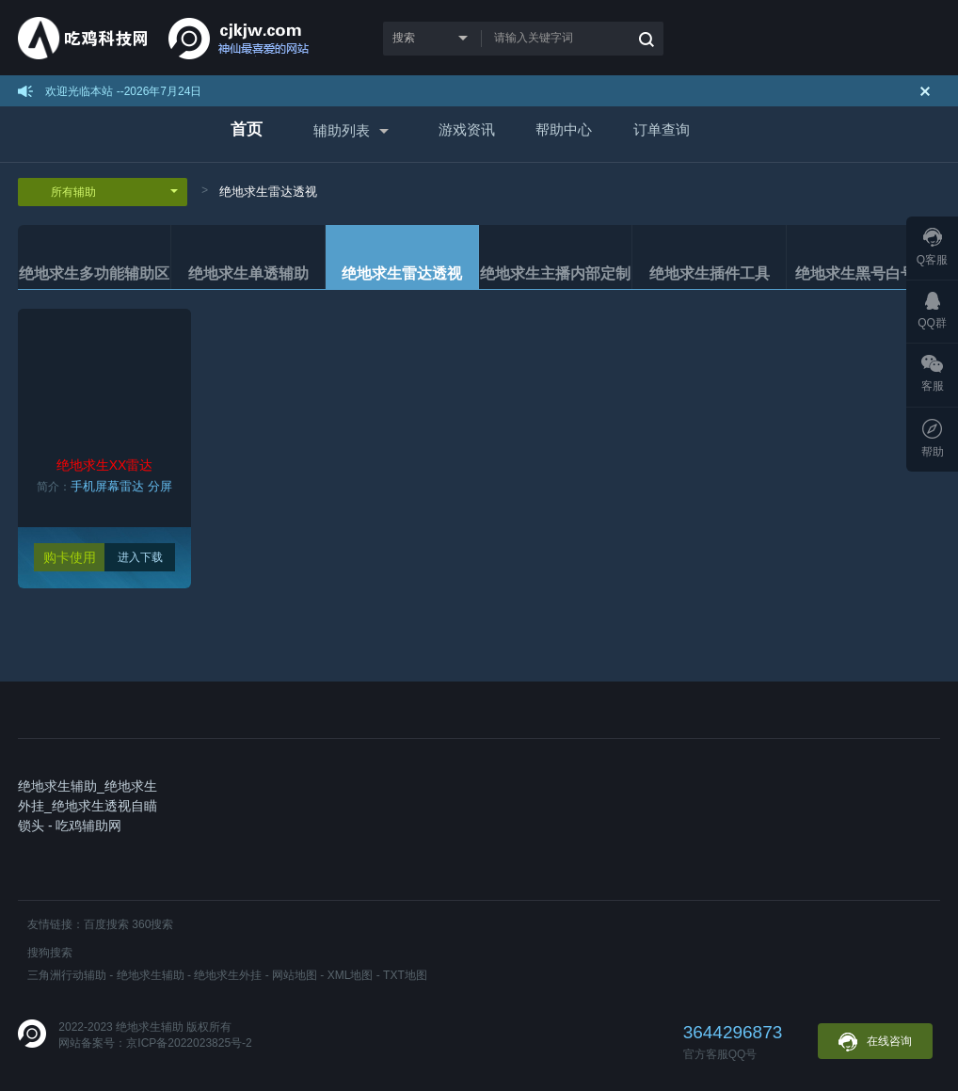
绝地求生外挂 (228, 975)
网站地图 (294, 975)
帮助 (932, 438)
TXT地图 (405, 975)
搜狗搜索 (49, 952)
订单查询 (661, 129)
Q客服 (932, 247)
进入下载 (140, 557)
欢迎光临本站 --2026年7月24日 (123, 91)
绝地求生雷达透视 (268, 192)
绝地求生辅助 (150, 975)
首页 (247, 129)
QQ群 (932, 310)
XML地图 (350, 975)
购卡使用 (69, 557)
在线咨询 (875, 1042)
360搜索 (152, 924)
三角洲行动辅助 (66, 975)
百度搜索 (106, 924)
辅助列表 (341, 130)
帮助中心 (563, 129)
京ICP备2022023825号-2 (188, 1043)
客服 (932, 374)
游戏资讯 (467, 129)
